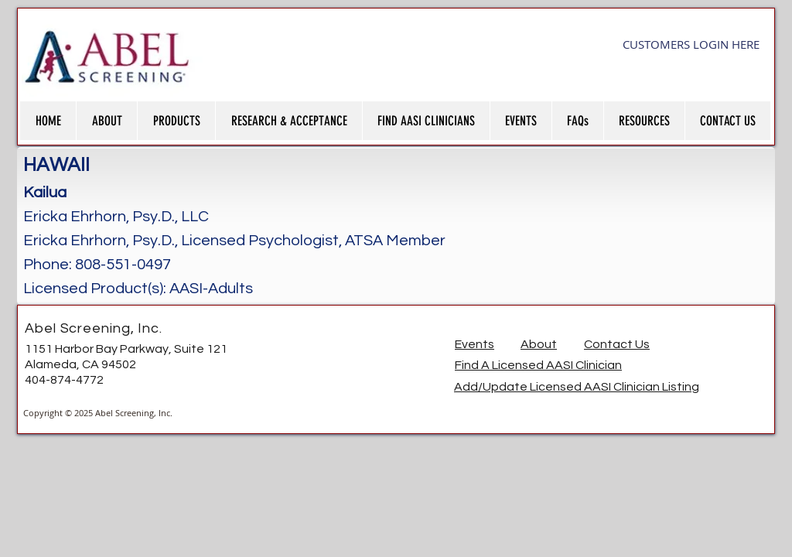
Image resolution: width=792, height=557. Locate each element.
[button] (106, 120)
